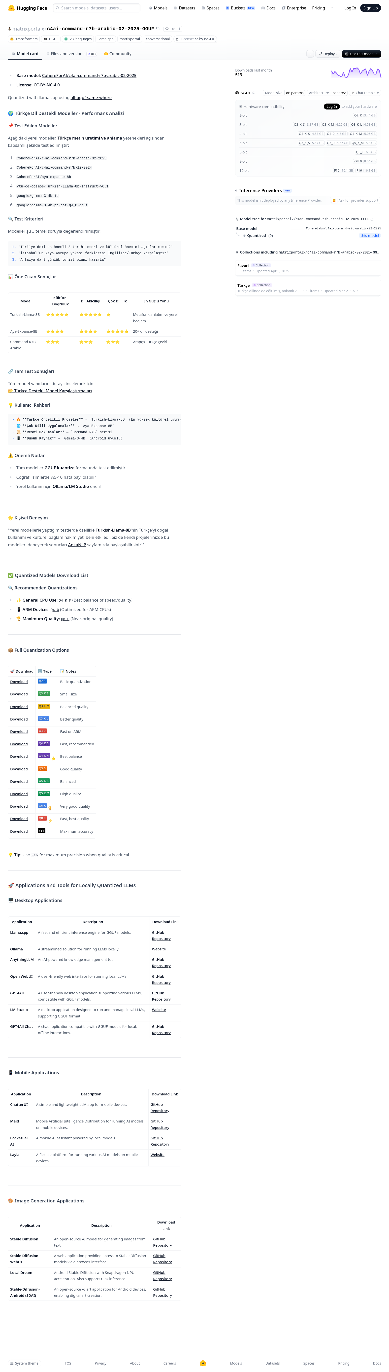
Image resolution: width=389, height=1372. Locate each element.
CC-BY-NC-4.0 (47, 85)
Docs (268, 8)
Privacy (100, 1363)
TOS (68, 1363)
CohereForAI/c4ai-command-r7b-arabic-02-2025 (89, 75)
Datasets (184, 8)
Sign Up (370, 8)
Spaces (210, 8)
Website (159, 948)
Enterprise (294, 8)
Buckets (240, 8)
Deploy (328, 53)
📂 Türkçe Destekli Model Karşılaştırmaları (50, 391)
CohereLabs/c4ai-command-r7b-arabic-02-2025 (343, 228)
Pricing (318, 8)
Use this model (362, 53)
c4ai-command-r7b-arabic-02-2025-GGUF (100, 29)
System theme (24, 1363)
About (135, 1363)
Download (19, 681)
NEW (287, 190)
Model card (24, 53)
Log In (350, 8)
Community (117, 53)
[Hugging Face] (202, 1363)
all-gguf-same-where (91, 97)
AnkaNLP (77, 544)
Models (157, 8)
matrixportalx (28, 28)
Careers (169, 1363)
